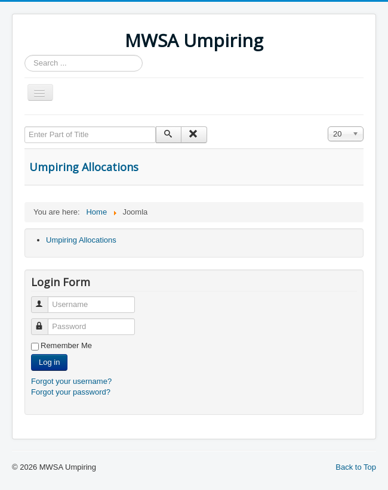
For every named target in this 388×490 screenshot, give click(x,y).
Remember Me (66, 345)
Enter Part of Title (24, 126)
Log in (49, 362)
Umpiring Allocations (83, 167)
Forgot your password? (70, 391)
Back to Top (355, 467)
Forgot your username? (71, 381)
